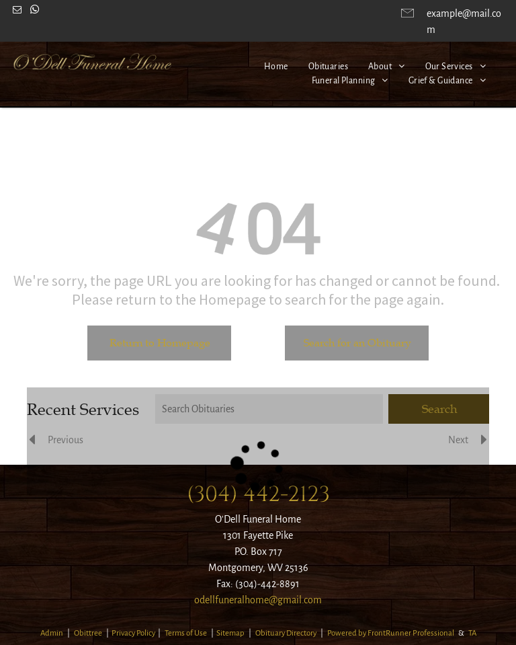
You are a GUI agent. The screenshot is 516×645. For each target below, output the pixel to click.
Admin (51, 633)
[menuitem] (276, 67)
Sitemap (230, 633)
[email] (17, 11)
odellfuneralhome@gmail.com (258, 600)
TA (472, 633)
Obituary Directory (285, 633)
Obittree (88, 633)
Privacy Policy (133, 633)
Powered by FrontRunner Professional (390, 633)
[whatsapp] (34, 11)
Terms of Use (186, 633)
